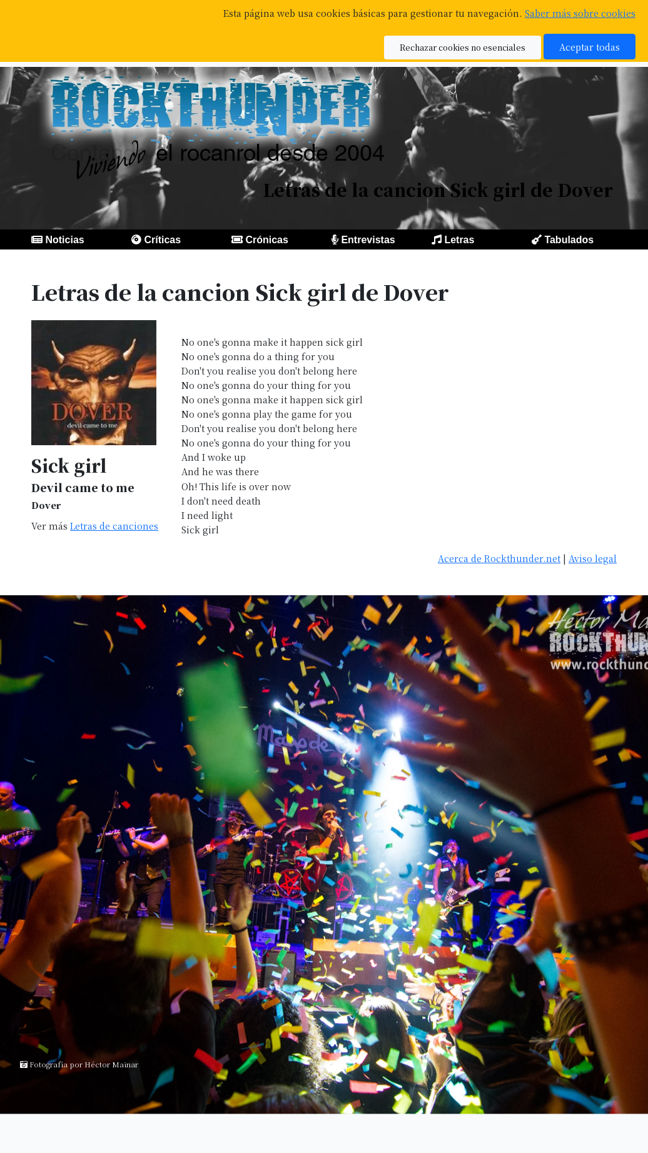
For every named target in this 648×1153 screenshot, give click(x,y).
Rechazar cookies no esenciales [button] (462, 47)
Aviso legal (593, 558)
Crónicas (266, 239)
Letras (459, 239)
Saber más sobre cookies (580, 12)
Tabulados (569, 239)
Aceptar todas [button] (589, 46)
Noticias (64, 239)
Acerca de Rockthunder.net (499, 558)
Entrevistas (368, 239)
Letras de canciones (114, 525)
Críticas (162, 239)
